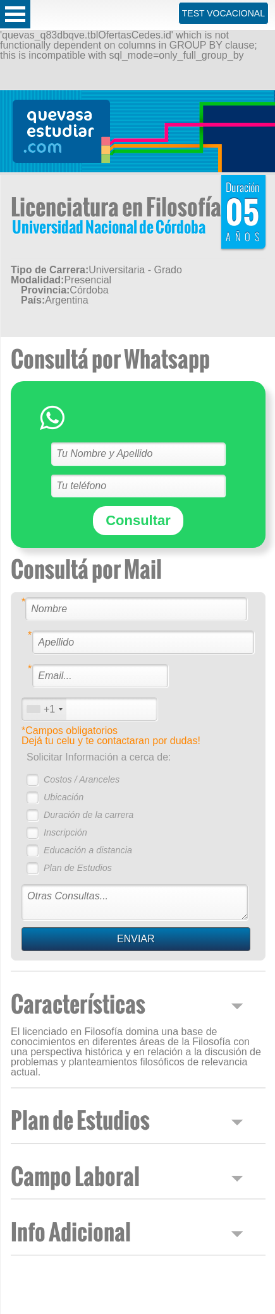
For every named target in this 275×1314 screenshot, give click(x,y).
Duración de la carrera (88, 815)
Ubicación (63, 797)
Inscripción (65, 832)
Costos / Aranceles (81, 779)
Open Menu (15, 14)
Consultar (138, 520)
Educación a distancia (88, 850)
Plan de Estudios (78, 868)
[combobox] (44, 709)
